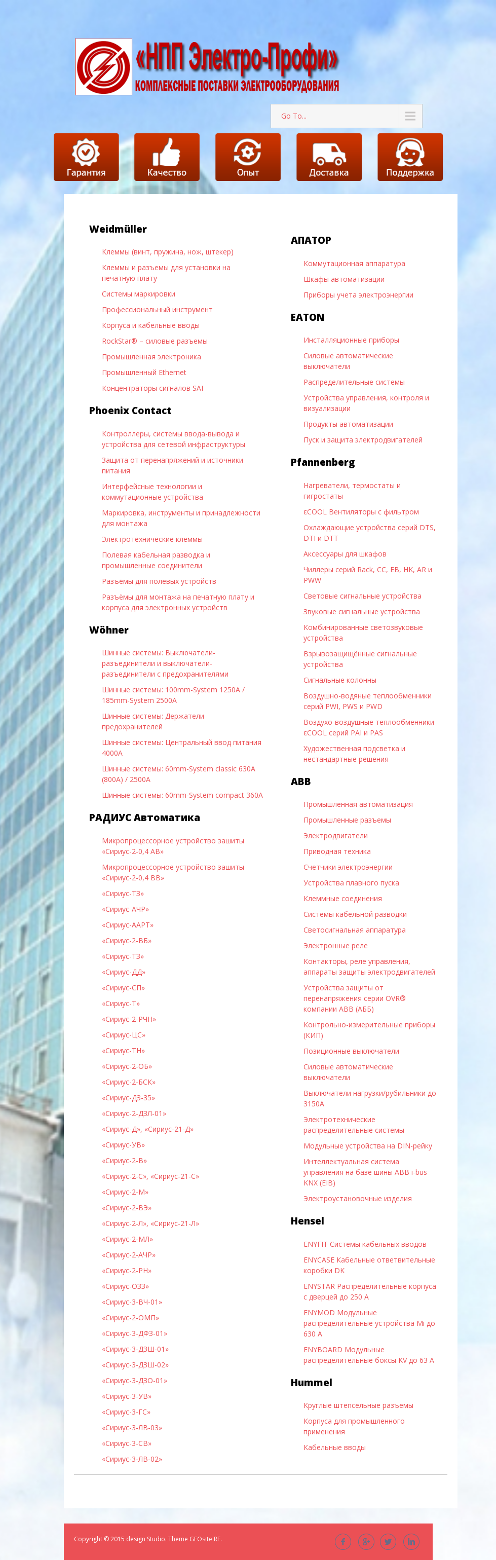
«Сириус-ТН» (123, 1050)
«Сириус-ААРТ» (128, 925)
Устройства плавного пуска (351, 882)
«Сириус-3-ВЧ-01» (132, 1302)
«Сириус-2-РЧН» (129, 1019)
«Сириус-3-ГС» (126, 1412)
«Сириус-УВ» (123, 1144)
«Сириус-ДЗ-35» (128, 1097)
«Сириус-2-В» (124, 1160)
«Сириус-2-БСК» (129, 1082)
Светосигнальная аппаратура (354, 930)
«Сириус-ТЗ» (123, 893)
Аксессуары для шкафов (345, 554)
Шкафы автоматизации (344, 279)
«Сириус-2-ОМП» (130, 1317)
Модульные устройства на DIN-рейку (367, 1145)
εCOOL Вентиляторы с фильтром (361, 511)
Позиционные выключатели (351, 1051)
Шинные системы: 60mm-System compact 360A (182, 795)
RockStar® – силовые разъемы (155, 341)
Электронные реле (335, 945)
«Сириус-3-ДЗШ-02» (135, 1364)
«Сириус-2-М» (125, 1192)
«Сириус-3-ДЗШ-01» (135, 1349)
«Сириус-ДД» (123, 972)
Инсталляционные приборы (351, 340)
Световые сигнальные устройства (362, 596)
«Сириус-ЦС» (123, 1034)
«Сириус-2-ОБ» (127, 1066)
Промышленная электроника (151, 356)
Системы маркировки (138, 294)
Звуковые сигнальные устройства (361, 611)
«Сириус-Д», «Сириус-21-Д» (148, 1129)
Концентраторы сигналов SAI (152, 388)
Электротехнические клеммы (152, 539)
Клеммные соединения (342, 898)
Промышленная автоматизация (358, 804)
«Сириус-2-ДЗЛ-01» (134, 1113)
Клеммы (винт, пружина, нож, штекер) (168, 251)
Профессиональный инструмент (157, 309)
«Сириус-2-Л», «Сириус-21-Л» (150, 1223)
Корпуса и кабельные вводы (151, 325)
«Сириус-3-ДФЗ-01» (134, 1333)
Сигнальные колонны (339, 680)
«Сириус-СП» (123, 987)
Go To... (294, 116)
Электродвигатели (335, 835)
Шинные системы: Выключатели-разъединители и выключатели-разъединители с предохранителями (165, 663)
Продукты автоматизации (348, 424)
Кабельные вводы (334, 1447)
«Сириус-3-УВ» (126, 1396)
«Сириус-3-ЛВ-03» (132, 1427)
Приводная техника (337, 851)
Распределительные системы (354, 382)
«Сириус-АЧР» (125, 909)
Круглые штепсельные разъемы (358, 1405)
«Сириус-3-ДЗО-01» (134, 1380)
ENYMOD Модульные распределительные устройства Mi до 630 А (369, 1323)
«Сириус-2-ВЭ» (126, 1207)
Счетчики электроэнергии (348, 867)
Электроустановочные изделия (357, 1198)
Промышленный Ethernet (144, 372)
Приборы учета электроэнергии (358, 295)
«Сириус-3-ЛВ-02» (132, 1459)
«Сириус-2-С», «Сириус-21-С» (150, 1176)
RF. (218, 1539)
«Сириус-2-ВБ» (126, 940)
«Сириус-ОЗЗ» (125, 1286)
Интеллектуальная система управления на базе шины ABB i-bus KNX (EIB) (365, 1172)
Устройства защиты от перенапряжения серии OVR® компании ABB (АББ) (354, 998)
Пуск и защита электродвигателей (363, 439)
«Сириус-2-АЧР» (129, 1254)
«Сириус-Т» (121, 1003)
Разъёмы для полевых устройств (159, 581)
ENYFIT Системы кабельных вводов (365, 1244)
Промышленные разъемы (347, 820)
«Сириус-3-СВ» (126, 1443)
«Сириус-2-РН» (126, 1270)
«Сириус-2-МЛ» (127, 1239)
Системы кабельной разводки (355, 914)
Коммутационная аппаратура (354, 263)
